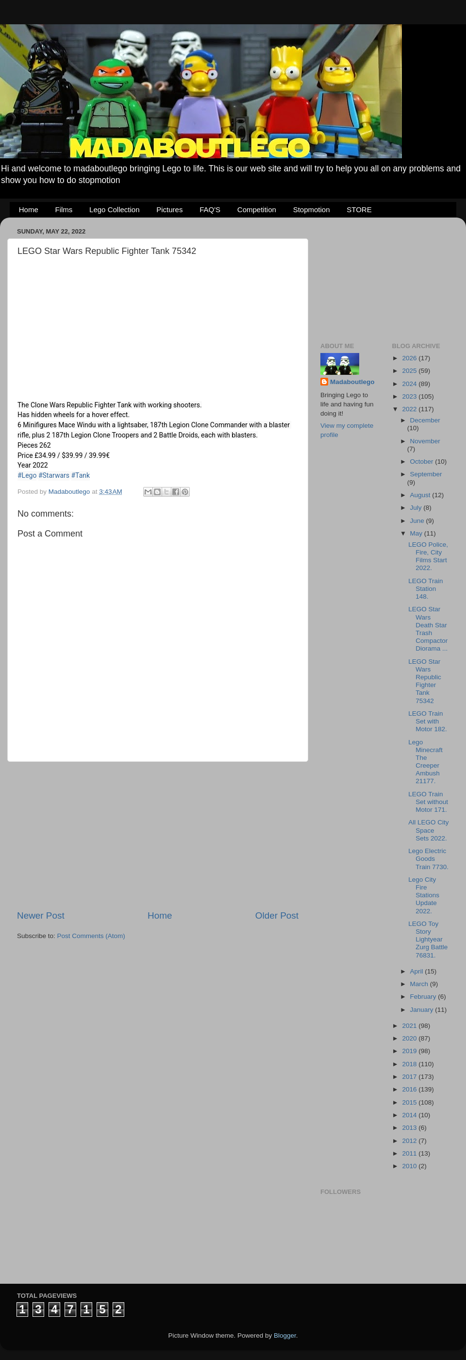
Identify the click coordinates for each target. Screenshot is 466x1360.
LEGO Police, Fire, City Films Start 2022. (428, 556)
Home (28, 209)
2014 (410, 1115)
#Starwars (53, 475)
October (422, 461)
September (426, 474)
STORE (359, 209)
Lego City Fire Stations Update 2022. (423, 895)
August (421, 495)
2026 (410, 358)
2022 (410, 409)
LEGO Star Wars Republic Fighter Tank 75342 (424, 681)
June (418, 520)
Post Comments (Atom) (91, 936)
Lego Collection (114, 209)
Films (64, 209)
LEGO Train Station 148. (425, 588)
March (420, 984)
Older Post (277, 915)
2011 (410, 1153)
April (417, 971)
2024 (410, 383)
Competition (256, 209)
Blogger (285, 1335)
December (425, 420)
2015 (410, 1102)
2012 (410, 1140)
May (417, 533)
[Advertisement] (158, 835)
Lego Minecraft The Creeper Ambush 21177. (425, 762)
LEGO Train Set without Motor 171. (428, 801)
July (417, 507)
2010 (410, 1166)
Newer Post (41, 915)
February (424, 996)
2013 (410, 1127)
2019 (410, 1051)
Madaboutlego (352, 382)
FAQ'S (210, 209)
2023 (410, 396)
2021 (410, 1025)
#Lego (26, 475)
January (422, 1009)
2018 (410, 1064)
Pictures (169, 209)
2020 (410, 1038)
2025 (410, 370)
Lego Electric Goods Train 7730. (428, 858)
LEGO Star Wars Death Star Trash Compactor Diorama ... (428, 628)
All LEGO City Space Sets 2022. (428, 830)
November (425, 441)
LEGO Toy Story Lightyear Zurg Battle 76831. (428, 939)
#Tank (80, 475)
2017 (410, 1076)
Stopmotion (311, 209)
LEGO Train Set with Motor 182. (427, 721)
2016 (410, 1089)
